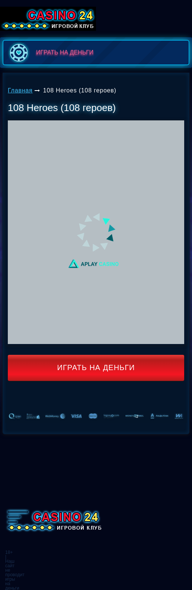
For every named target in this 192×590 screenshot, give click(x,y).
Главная (20, 90)
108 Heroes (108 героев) (79, 90)
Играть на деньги (96, 367)
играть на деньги (50, 52)
